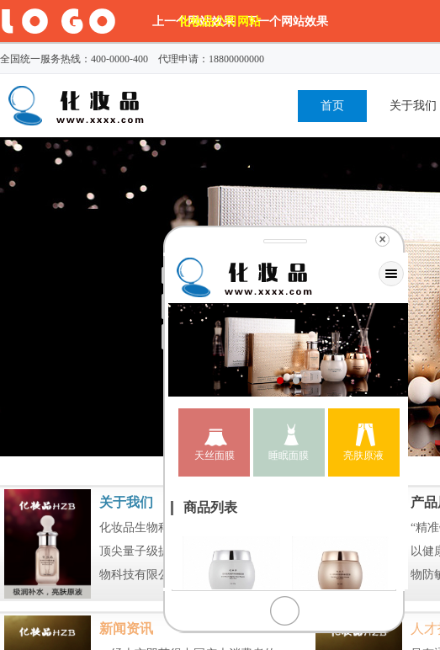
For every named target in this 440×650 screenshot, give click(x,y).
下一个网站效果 (287, 21)
